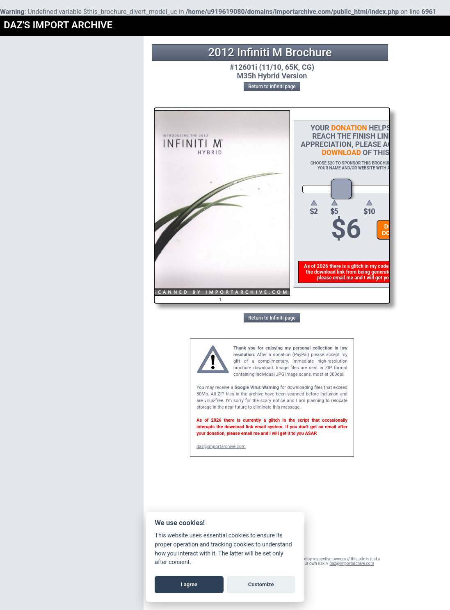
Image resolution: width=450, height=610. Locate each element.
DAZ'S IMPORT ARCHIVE (58, 25)
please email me (336, 278)
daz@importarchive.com (221, 446)
